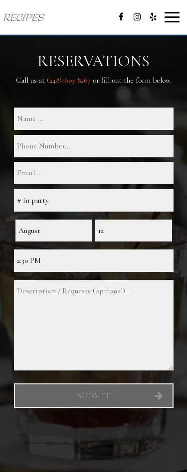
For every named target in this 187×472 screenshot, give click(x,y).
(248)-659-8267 (69, 80)
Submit (93, 395)
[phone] (94, 146)
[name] (94, 119)
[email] (94, 173)
